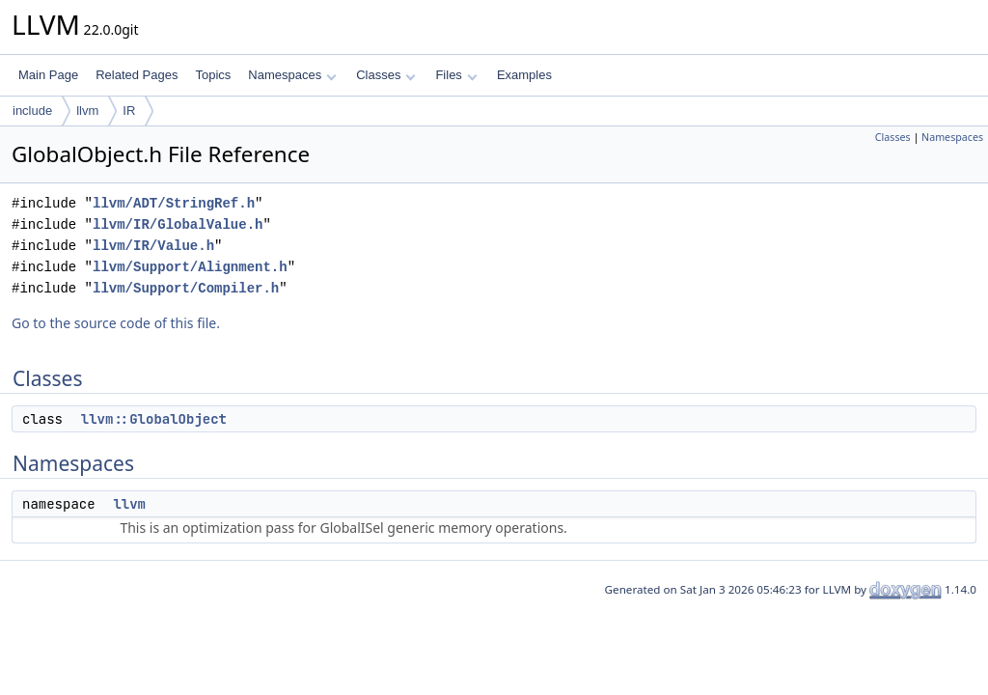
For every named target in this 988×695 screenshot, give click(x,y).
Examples (524, 75)
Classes (386, 75)
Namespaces (292, 75)
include (32, 110)
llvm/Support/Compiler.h (186, 288)
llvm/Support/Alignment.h (190, 267)
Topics (213, 75)
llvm (87, 110)
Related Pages (137, 75)
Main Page (48, 75)
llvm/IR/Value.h (153, 245)
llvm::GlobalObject (154, 419)
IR (129, 110)
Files (456, 75)
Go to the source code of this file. (116, 323)
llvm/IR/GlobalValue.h (177, 224)
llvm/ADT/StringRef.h (174, 203)
